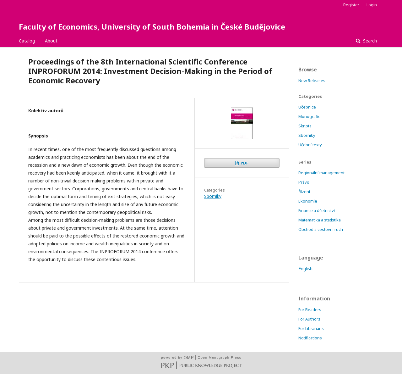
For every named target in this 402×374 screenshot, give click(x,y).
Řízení (304, 191)
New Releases (311, 80)
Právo (303, 182)
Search (369, 41)
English (305, 268)
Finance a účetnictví (316, 210)
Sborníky (212, 196)
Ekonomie (307, 201)
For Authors (309, 319)
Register (351, 5)
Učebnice (307, 107)
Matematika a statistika (319, 220)
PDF (244, 163)
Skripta (305, 126)
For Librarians (311, 328)
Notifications (310, 338)
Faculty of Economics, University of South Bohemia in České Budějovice (152, 26)
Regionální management (321, 173)
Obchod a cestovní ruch (320, 229)
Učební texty (310, 145)
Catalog (27, 41)
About (51, 41)
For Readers (309, 309)
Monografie (309, 116)
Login (372, 5)
